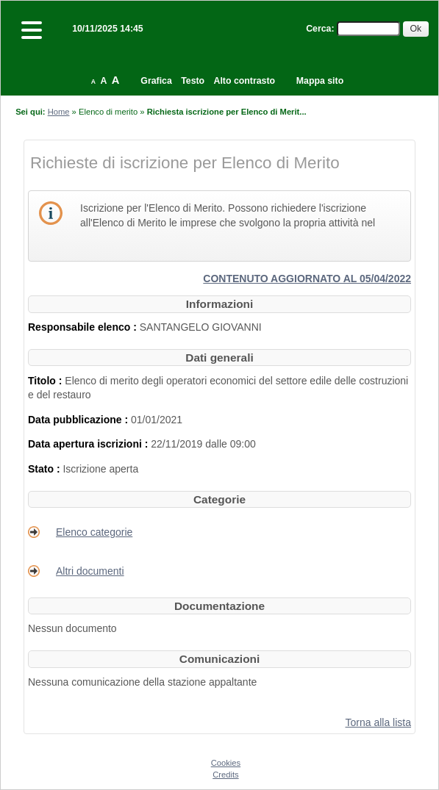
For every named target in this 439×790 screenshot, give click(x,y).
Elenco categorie (94, 532)
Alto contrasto (244, 81)
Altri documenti (90, 571)
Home (59, 111)
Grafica (155, 81)
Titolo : (46, 381)
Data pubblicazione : (79, 419)
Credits (225, 774)
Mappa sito (319, 81)
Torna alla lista (379, 722)
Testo (192, 81)
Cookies (225, 762)
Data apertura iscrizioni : (89, 444)
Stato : (45, 469)
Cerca (318, 29)
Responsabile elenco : (84, 327)
